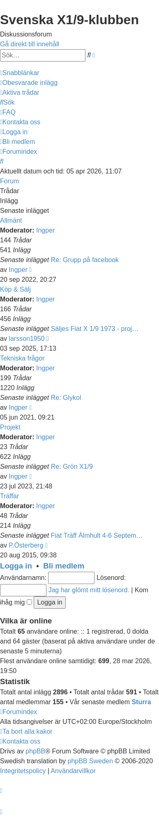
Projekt (10, 427)
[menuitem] (29, 82)
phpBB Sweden (90, 761)
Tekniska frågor (22, 358)
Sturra (141, 701)
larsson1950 (26, 338)
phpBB (35, 751)
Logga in (16, 565)
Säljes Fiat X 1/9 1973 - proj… (94, 328)
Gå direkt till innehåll (29, 44)
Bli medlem (63, 565)
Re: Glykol (66, 397)
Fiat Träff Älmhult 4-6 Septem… (97, 535)
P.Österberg (26, 545)
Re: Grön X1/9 (72, 466)
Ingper (45, 230)
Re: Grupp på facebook (85, 259)
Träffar (9, 496)
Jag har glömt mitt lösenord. (88, 590)
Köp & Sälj (15, 289)
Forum (9, 181)
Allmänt (11, 220)
